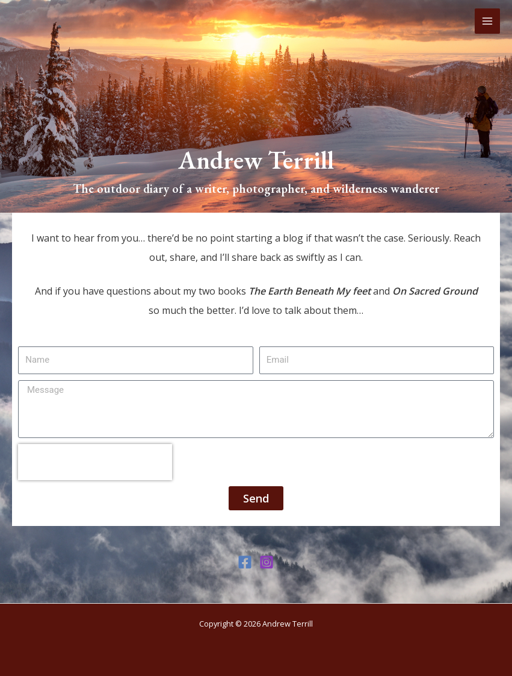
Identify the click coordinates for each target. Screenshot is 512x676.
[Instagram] (266, 562)
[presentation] (95, 462)
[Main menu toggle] (487, 21)
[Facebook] (245, 562)
